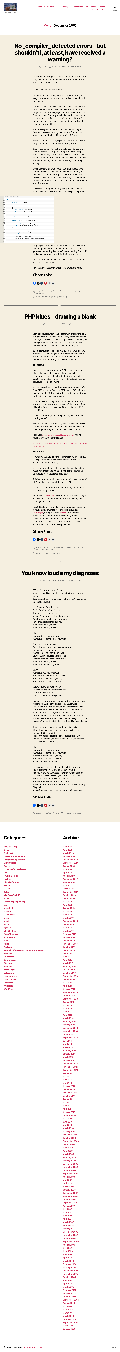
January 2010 (69, 1131)
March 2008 (68, 1186)
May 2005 (67, 1280)
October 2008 (69, 1170)
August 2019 (69, 908)
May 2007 (67, 1215)
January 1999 (69, 1328)
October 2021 (69, 888)
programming (53, 297)
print (18, 196)
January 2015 (69, 1024)
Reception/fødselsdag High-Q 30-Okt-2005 (24, 950)
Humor (7, 885)
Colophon (51, 7)
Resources (9, 953)
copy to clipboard (13, 196)
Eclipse (63, 512)
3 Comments (76, 324)
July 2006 (67, 1247)
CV (58, 7)
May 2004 (67, 1312)
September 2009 (71, 1141)
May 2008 (67, 1179)
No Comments (76, 67)
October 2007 (69, 1199)
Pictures (93, 7)
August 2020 (69, 898)
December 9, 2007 (58, 580)
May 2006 (67, 1254)
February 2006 (70, 1264)
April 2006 (68, 1257)
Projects (93, 10)
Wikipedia (8, 985)
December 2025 (70, 859)
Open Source (40, 549)
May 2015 (67, 1011)
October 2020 (69, 895)
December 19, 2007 (59, 67)
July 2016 (67, 982)
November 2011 (70, 1092)
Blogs (39, 291)
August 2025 (69, 866)
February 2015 (69, 1021)
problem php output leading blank (58, 435)
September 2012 (70, 1069)
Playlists (102, 7)
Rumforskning (10, 959)
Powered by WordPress (33, 1347)
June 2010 (68, 1121)
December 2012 (70, 1063)
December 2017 (70, 940)
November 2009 (70, 1134)
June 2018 (68, 927)
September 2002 (71, 1322)
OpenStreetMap (11, 933)
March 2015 (68, 1018)
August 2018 (69, 924)
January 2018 (69, 937)
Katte (6, 891)
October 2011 (69, 1095)
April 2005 (68, 1283)
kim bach (73, 813)
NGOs (6, 924)
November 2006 (70, 1235)
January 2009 (69, 1160)
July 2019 (67, 911)
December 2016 (70, 969)
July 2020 (67, 901)
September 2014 (71, 1037)
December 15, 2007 (59, 324)
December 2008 (70, 1163)
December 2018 (70, 921)
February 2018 (69, 933)
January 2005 (69, 1293)
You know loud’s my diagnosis (60, 572)
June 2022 (68, 885)
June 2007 (68, 1212)
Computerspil (10, 862)
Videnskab (9, 982)
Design (7, 866)
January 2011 (69, 1112)
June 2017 (68, 956)
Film (6, 872)
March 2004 (68, 1315)
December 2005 (70, 1270)
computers (44, 297)
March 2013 (68, 1056)
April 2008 (68, 1183)
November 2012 (70, 1066)
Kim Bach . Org (16, 1347)
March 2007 (68, 1222)
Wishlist (104, 10)
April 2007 (68, 1218)
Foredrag (65, 7)
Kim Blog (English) (76, 291)
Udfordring (9, 972)
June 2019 (68, 914)
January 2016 (69, 989)
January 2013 (69, 1060)
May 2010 (67, 1124)
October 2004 (69, 1296)
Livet (6, 904)
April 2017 (67, 959)
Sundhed (8, 966)
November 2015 (70, 992)
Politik (7, 943)
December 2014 (70, 1027)
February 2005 (70, 1289)
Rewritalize (9, 956)
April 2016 (68, 985)
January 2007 (69, 1228)
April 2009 (68, 1150)
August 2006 (69, 1244)
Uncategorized (11, 976)
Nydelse (8, 927)
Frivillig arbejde (11, 875)
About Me (41, 7)
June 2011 (67, 1105)
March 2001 (68, 1325)
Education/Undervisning (15, 869)
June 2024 (68, 869)
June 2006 (68, 1251)
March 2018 (68, 930)
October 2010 (69, 1115)
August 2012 (69, 1073)
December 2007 (70, 1192)
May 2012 (67, 1082)
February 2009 (70, 1157)
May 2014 (67, 1043)
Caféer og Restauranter (15, 856)
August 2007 (69, 1205)
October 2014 (69, 1034)
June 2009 (68, 1147)
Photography (10, 937)
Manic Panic (9, 914)
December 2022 (70, 878)
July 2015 (67, 1005)
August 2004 (69, 1302)
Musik (6, 921)
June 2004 (68, 1309)
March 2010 (68, 1128)
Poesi (6, 940)
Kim (45, 67)
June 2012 (68, 1079)
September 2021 (70, 891)
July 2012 (67, 1076)
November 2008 (70, 1166)
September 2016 (71, 976)
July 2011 (67, 1102)
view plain (7, 196)
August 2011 (69, 1099)
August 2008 (69, 1176)
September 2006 (71, 1241)
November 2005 (70, 1273)
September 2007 (71, 1202)
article (37, 297)
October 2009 (69, 1137)
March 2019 (68, 917)
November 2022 (70, 882)
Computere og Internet (49, 291)
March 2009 (68, 1154)
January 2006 (69, 1267)
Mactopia (8, 911)
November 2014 (70, 1031)
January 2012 (69, 1086)
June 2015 (68, 1008)
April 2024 (68, 872)
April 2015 (67, 1014)
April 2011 (67, 1108)
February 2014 (69, 1050)
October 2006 (69, 1238)
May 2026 (67, 846)
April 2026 (68, 849)
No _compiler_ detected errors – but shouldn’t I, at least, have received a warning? (60, 52)
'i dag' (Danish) (11, 846)
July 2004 (67, 1306)
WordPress (9, 989)
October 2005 (69, 1277)
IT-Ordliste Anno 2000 (79, 7)
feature (66, 813)
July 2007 (67, 1209)
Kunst (6, 898)
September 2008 (71, 1173)
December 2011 (70, 1089)
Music (57, 813)
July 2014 (67, 1040)
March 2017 (68, 963)
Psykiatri (8, 946)
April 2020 (68, 904)
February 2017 (69, 966)
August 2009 (69, 1144)
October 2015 (69, 995)
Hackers (70, 547)
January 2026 (69, 856)
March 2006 (68, 1260)
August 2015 (69, 1001)
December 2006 (70, 1231)
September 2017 (70, 950)
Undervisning (10, 979)
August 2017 (69, 953)
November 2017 (70, 943)
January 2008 (69, 1189)
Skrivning (8, 963)
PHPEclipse (38, 512)
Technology (39, 293)
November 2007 (70, 1196)
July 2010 (67, 1118)
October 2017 (69, 946)
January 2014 (69, 1053)
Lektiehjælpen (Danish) (15, 901)
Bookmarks (46, 547)
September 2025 (71, 862)
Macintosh (9, 908)
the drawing (48, 496)
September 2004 (71, 1299)
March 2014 (68, 1047)
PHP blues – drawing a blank (60, 316)
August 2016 (69, 979)
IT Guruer (8, 888)
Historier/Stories (63, 291)
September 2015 (70, 998)
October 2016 (69, 972)
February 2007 (70, 1225)
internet (38, 553)
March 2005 (68, 1286)
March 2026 (68, 853)
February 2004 (70, 1319)
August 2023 (69, 875)
